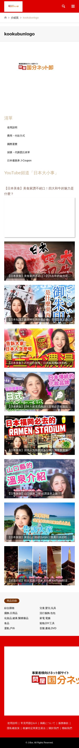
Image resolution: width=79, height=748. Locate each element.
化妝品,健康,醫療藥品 (16, 618)
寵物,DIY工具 (47, 623)
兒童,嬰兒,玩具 (48, 608)
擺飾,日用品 (10, 613)
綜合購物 (9, 608)
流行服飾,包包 (47, 613)
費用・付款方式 (16, 135)
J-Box (30, 742)
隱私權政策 (13, 728)
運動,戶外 (9, 628)
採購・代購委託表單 (18, 152)
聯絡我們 (67, 728)
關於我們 (54, 728)
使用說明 (12, 127)
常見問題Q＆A (29, 723)
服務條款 (63, 723)
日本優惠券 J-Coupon (19, 160)
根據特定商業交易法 (34, 728)
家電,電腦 (45, 618)
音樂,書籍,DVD (48, 628)
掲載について (47, 723)
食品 (6, 623)
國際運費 (12, 144)
